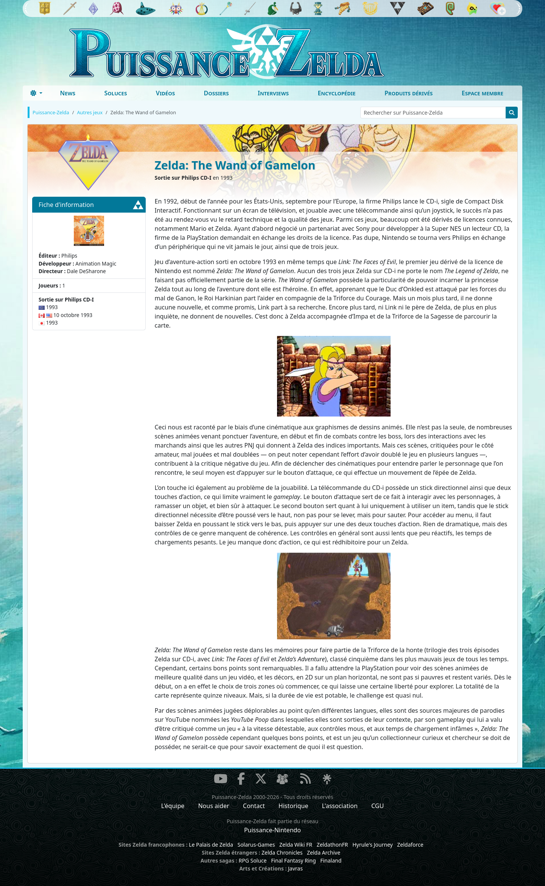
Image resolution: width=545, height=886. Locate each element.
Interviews (273, 93)
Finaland (330, 860)
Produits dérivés (409, 93)
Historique (293, 806)
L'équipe (173, 806)
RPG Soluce (252, 860)
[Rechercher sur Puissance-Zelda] (433, 112)
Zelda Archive (323, 852)
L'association (340, 806)
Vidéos (165, 93)
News (67, 93)
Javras (295, 868)
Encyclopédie (336, 93)
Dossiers (216, 93)
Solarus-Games (256, 844)
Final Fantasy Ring (293, 860)
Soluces (115, 93)
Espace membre (482, 93)
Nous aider (213, 806)
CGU (377, 806)
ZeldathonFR (332, 844)
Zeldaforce (410, 844)
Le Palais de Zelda (211, 844)
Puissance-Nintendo (272, 830)
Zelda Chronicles (282, 852)
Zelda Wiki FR (295, 844)
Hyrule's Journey (372, 844)
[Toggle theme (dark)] (36, 93)
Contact (254, 806)
